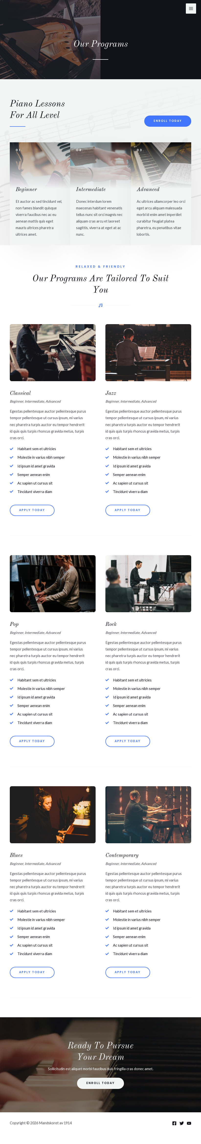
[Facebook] (174, 1123)
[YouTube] (189, 1123)
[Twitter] (181, 1123)
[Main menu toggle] (191, 8)
